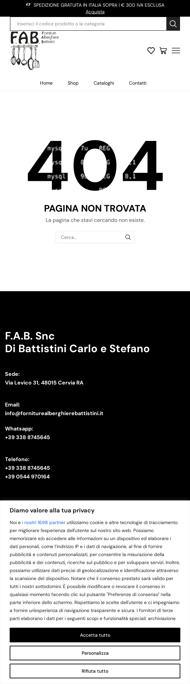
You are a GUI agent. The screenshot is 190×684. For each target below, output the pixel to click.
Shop (73, 83)
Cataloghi (104, 83)
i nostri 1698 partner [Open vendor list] (43, 522)
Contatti (137, 83)
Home (46, 83)
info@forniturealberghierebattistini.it (54, 413)
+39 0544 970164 (27, 476)
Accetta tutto (95, 635)
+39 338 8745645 (27, 437)
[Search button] (173, 23)
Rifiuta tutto (95, 671)
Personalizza (95, 653)
